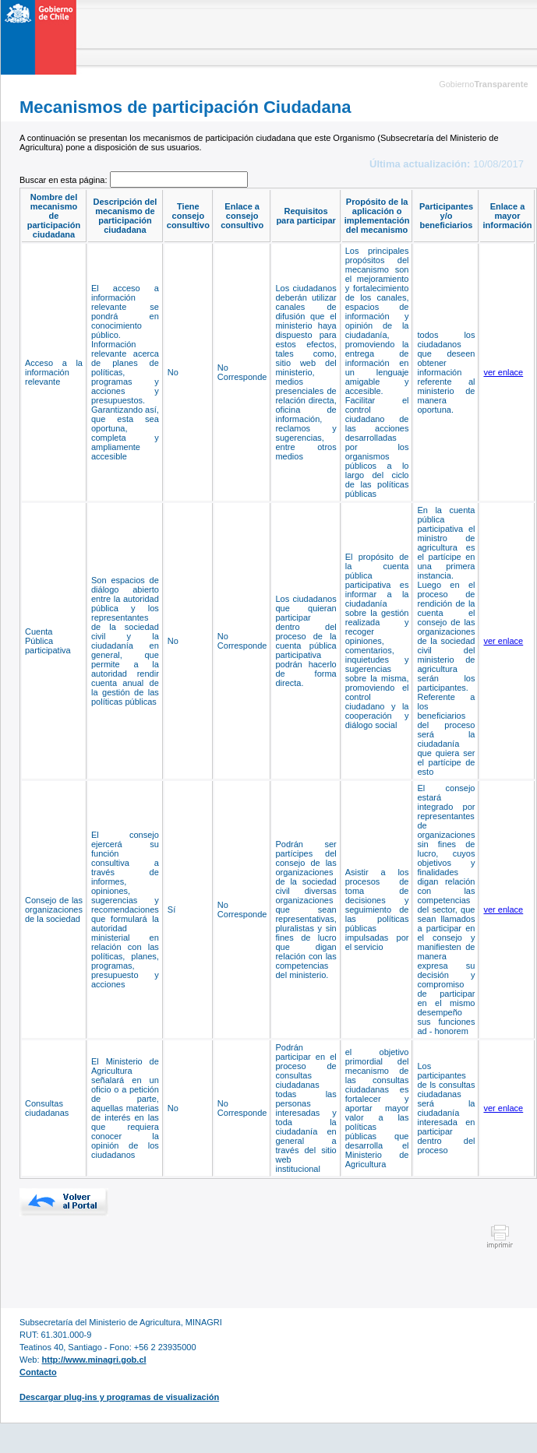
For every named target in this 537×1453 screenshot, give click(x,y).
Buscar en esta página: (64, 180)
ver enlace (503, 372)
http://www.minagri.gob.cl (94, 1359)
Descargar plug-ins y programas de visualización (119, 1397)
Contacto (38, 1372)
